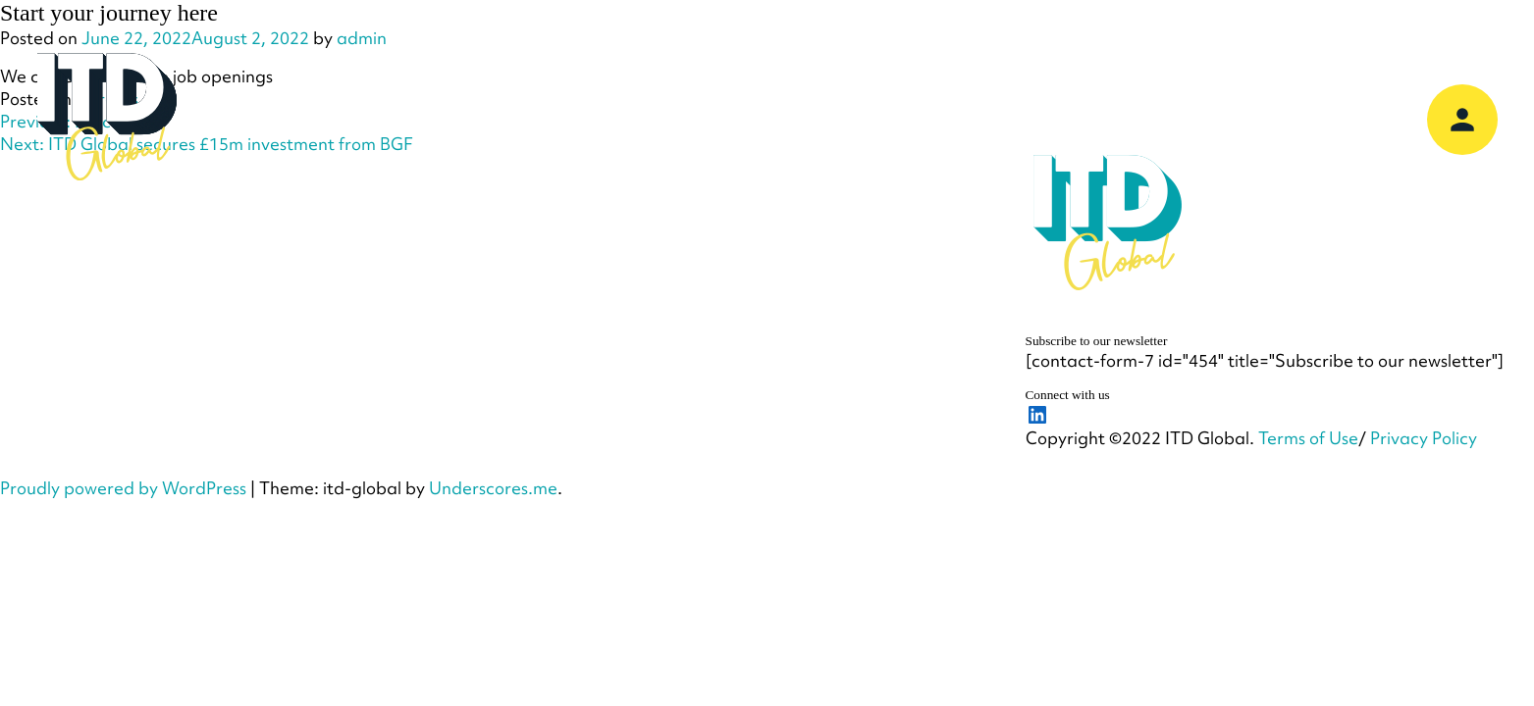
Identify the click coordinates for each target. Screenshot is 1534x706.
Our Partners (716, 119)
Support (1197, 119)
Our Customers (876, 119)
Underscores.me (493, 488)
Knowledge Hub (1052, 119)
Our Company (409, 119)
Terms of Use (1308, 438)
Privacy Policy (1423, 438)
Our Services (566, 119)
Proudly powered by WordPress (123, 488)
